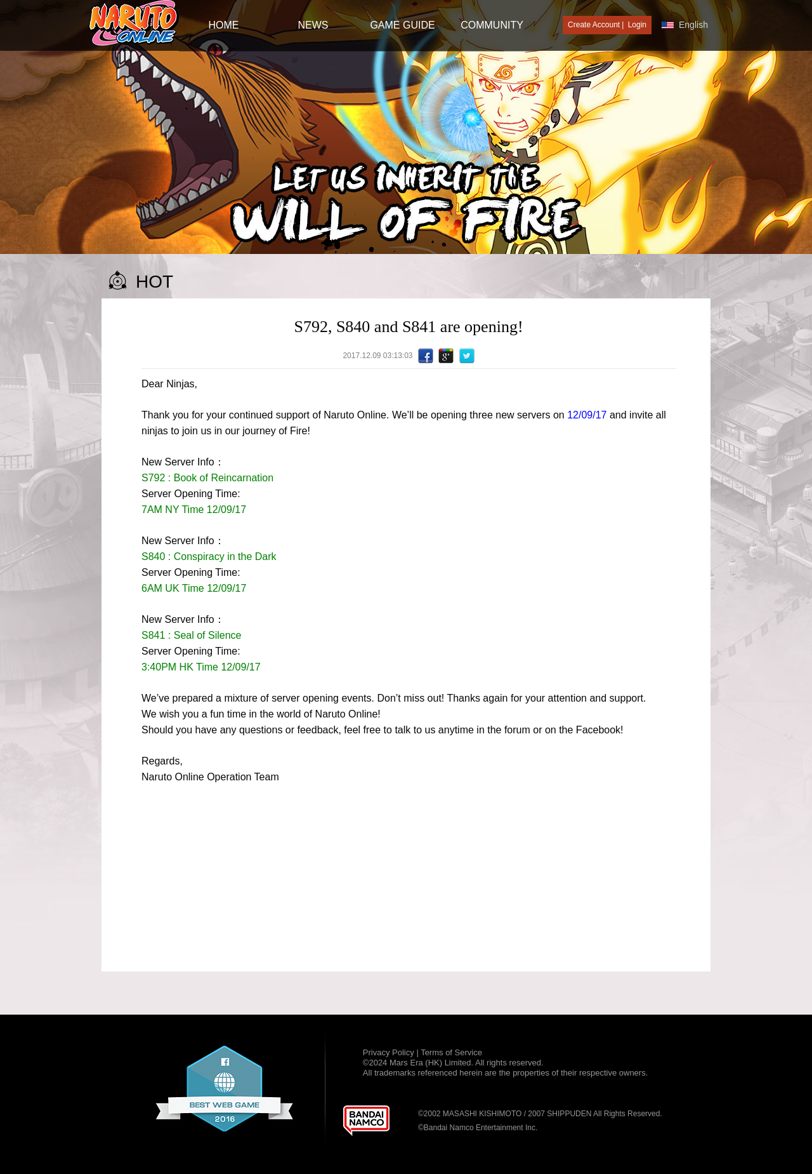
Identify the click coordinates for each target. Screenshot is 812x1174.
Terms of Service (451, 1052)
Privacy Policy (390, 1052)
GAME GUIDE (402, 25)
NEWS (313, 25)
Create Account (594, 24)
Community (492, 25)
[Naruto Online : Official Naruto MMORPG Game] (134, 24)
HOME (224, 25)
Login (637, 24)
